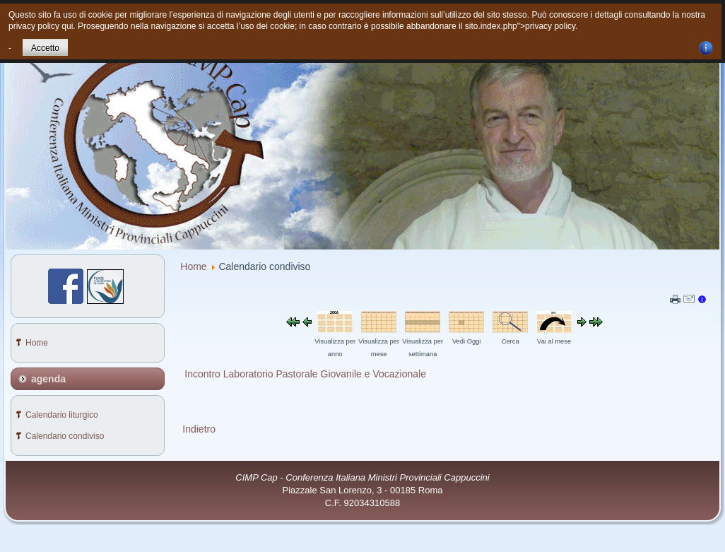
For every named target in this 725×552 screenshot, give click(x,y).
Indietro (199, 429)
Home (193, 266)
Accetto (45, 48)
